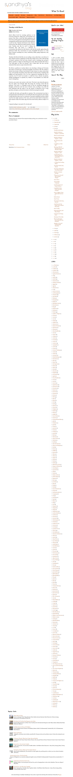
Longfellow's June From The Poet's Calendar (58, 189)
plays (54, 580)
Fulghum (55, 409)
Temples (54, 662)
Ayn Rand (55, 296)
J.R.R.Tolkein (56, 476)
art (53, 289)
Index (54, 459)
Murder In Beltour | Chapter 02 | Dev (58, 152)
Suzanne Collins (56, 655)
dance (54, 360)
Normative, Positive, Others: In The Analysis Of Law (25, 749)
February (56, 234)
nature (54, 549)
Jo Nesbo (55, 481)
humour (54, 452)
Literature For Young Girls (58, 214)
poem (54, 582)
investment (55, 469)
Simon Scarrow (56, 637)
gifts (54, 421)
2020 (54, 118)
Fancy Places (56, 179)
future (54, 412)
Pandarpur (55, 563)
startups (54, 643)
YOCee (54, 705)
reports (28, 109)
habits (54, 435)
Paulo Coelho (56, 566)
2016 (54, 245)
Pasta (54, 565)
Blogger (59, 774)
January (56, 236)
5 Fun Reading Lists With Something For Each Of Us (59, 156)
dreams (54, 367)
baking (54, 298)
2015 (54, 247)
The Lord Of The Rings (58, 665)
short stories (55, 636)
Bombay (54, 310)
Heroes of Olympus (57, 445)
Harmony (55, 436)
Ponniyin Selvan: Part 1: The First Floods (18, 755)
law (53, 495)
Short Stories (22, 17)
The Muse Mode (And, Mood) (59, 166)
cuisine (54, 351)
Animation (55, 280)
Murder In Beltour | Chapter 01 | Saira (58, 160)
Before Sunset (57, 197)
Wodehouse (55, 696)
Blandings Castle (56, 303)
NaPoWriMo (55, 546)
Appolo (54, 284)
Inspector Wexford (57, 466)
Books (13, 109)
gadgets (54, 414)
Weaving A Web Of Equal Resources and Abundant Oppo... (59, 148)
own (53, 561)
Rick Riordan (56, 611)
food (54, 403)
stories (34, 109)
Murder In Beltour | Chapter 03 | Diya (58, 138)
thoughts (37, 109)
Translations (55, 684)
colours (54, 338)
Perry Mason (55, 570)
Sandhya (56, 47)
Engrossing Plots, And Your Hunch (58, 211)
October (56, 120)
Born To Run (57, 208)
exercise (54, 383)
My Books (23, 15)
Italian (54, 473)
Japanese (54, 478)
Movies (54, 530)
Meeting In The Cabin (58, 217)
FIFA (54, 397)
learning (54, 497)
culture (54, 353)
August (56, 124)
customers (55, 355)
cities (54, 332)
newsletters (55, 556)
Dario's (54, 362)
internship (55, 468)
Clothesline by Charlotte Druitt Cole (21, 761)
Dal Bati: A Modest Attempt (58, 172)
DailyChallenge (18, 109)
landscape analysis (56, 492)
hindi (54, 447)
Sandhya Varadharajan (57, 84)
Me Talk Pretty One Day (58, 141)
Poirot (54, 584)
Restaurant (55, 608)
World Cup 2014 (56, 701)
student (54, 650)
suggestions (55, 651)
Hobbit (54, 450)
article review (55, 291)
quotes (54, 594)
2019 (54, 239)
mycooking (55, 540)
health (54, 442)
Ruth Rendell (56, 620)
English (22, 109)
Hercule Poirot (56, 443)
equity (54, 376)
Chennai (54, 329)
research (54, 606)
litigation (55, 506)
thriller (54, 677)
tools (54, 682)
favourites (55, 388)
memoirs (54, 516)
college (54, 336)
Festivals (54, 391)
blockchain (55, 305)
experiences (55, 384)
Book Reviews (41, 15)
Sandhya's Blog (51, 5)
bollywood (55, 308)
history (54, 449)
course (54, 346)
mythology (55, 544)
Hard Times (56, 199)
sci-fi (54, 627)
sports (54, 641)
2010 (54, 258)
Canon (54, 315)
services (54, 632)
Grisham (54, 431)
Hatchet (54, 440)
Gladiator (55, 423)
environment (55, 374)
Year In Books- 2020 (13, 17)
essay (54, 379)
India (54, 461)
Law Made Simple (58, 15)
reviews (31, 109)
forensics (54, 405)
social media (55, 639)
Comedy (54, 339)
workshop (55, 699)
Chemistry (55, 327)
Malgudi (54, 507)
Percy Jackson (56, 568)
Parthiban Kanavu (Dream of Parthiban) (22, 727)
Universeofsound (56, 689)
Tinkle (54, 679)
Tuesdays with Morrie (58, 130)
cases (54, 319)
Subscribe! (11, 15)
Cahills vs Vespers (56, 313)
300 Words (55, 265)
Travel (54, 686)
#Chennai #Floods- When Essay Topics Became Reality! (26, 738)
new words (55, 554)
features (54, 390)
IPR (53, 471)
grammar (55, 428)
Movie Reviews (49, 15)
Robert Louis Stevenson (58, 615)
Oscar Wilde (55, 559)
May (55, 228)
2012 (54, 254)
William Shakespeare (57, 694)
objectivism (55, 558)
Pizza (54, 577)
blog (54, 306)
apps (54, 286)
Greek (54, 429)
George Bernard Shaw (57, 419)
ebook (54, 369)
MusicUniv (55, 539)
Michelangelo (56, 520)
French (54, 407)
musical (54, 537)
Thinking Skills (56, 673)
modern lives (55, 523)
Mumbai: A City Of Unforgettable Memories (58, 225)
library (54, 501)
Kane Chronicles (56, 488)
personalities (55, 572)
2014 (54, 250)
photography (55, 575)
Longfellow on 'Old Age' (58, 144)
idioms (54, 455)
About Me (17, 15)
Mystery (54, 542)
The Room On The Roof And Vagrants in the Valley (25, 721)
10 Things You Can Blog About (59, 163)
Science (54, 629)
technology (55, 660)
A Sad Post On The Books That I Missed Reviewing (59, 205)
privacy (54, 587)
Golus (54, 426)
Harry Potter (55, 438)
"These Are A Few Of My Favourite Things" (58, 176)
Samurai (54, 622)
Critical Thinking (56, 350)
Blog (36, 15)
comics (54, 341)
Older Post (45, 144)
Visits (54, 691)
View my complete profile (56, 111)
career (54, 317)
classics (54, 334)
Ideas (54, 454)
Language (55, 494)
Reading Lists (30, 15)
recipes (54, 603)
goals (54, 424)
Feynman (55, 393)
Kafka (54, 485)
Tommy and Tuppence (57, 680)
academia (55, 268)
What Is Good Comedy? (59, 135)
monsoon (55, 525)
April (55, 230)
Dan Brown (55, 358)
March (55, 232)
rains (54, 598)
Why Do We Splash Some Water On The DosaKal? (58, 220)
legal (54, 499)
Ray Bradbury (56, 599)
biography (55, 299)
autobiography (56, 293)
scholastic (55, 624)
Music (54, 535)
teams (54, 658)
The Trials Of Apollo (57, 668)
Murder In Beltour (31, 17)
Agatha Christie (56, 273)
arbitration (55, 287)
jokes (54, 483)
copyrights (55, 345)
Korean (54, 490)
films (54, 398)
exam (54, 381)
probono (54, 589)
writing (54, 703)
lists (53, 504)
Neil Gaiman (55, 553)
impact (54, 457)
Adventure (55, 272)
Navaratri (55, 551)
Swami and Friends (18, 732)
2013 (54, 252)
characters (55, 324)
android (54, 279)
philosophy (55, 573)
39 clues (54, 267)
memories (55, 518)
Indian (54, 462)
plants (54, 579)
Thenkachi (55, 672)
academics (55, 270)
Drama (54, 365)
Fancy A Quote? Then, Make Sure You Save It (58, 194)
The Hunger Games (57, 663)
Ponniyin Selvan (56, 585)
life (25, 109)
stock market (55, 644)
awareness (55, 294)
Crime (54, 348)
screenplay (55, 631)
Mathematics (55, 511)
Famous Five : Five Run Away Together (22, 766)
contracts (55, 343)
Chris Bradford (56, 331)
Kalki (54, 487)
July (55, 126)
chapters (54, 322)
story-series (55, 648)
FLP (54, 402)
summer (54, 653)
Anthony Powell (56, 282)
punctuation (55, 592)
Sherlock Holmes (56, 634)
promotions (55, 591)
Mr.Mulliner (55, 532)
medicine (55, 514)
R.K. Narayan (56, 596)
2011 (54, 256)
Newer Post (11, 144)
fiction (54, 395)
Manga (54, 509)
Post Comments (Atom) (19, 147)
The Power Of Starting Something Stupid (59, 169)
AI (53, 275)
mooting (54, 527)
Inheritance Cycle (56, 464)
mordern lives (56, 528)
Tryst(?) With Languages (57, 182)
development (55, 364)
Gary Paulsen (55, 416)
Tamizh (54, 657)
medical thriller (56, 513)
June (55, 128)
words (54, 698)
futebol (54, 410)
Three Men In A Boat (18, 715)
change (54, 320)
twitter (54, 687)
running (54, 618)
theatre (54, 670)
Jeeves (54, 480)
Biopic (54, 301)
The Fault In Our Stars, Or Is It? (59, 201)
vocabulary (55, 692)
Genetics (54, 417)
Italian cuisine (56, 475)
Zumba (54, 706)
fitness (54, 400)
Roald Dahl (55, 613)
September (56, 122)
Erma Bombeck (56, 377)
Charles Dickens (56, 325)
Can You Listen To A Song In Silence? (58, 185)
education (55, 371)
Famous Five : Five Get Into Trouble (21, 744)
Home (28, 144)
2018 (54, 241)
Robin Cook (55, 617)
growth (54, 433)
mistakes (54, 521)
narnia (54, 547)
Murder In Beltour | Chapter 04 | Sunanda (59, 133)
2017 (54, 243)
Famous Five (55, 386)
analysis (54, 277)
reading (54, 601)
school (54, 625)
